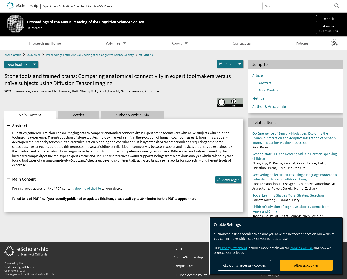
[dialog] (276, 246)
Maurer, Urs (296, 168)
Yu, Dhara (281, 216)
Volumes (113, 43)
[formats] (34, 64)
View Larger (230, 180)
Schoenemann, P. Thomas (140, 91)
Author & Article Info (132, 115)
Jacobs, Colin (262, 216)
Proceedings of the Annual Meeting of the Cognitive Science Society (90, 55)
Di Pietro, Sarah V (282, 163)
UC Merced (35, 28)
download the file (88, 188)
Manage (328, 28)
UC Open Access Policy (190, 275)
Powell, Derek (281, 188)
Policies (302, 43)
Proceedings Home (45, 43)
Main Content (30, 115)
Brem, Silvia (276, 168)
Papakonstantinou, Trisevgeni (274, 183)
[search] (336, 5)
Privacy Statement (233, 248)
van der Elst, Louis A (55, 91)
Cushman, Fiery (287, 200)
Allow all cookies (306, 265)
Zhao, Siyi (259, 163)
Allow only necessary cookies (244, 265)
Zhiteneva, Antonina (314, 183)
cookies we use (301, 248)
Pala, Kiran (260, 147)
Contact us (242, 43)
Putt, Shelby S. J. (84, 91)
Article (257, 75)
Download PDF (18, 64)
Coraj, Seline (306, 163)
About (177, 43)
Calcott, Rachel (263, 200)
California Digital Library (19, 267)
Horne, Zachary (305, 188)
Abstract (19, 125)
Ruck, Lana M (109, 91)
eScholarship (12, 55)
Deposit (328, 18)
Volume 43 (146, 55)
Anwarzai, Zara (27, 91)
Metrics (78, 115)
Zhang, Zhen (300, 216)
